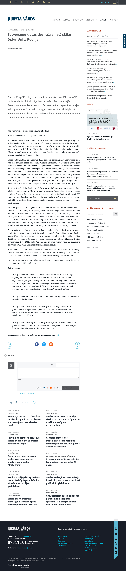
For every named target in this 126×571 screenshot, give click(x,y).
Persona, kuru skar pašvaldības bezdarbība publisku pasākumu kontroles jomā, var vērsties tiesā (24, 421)
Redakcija (89, 538)
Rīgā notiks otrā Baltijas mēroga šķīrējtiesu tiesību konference (100, 137)
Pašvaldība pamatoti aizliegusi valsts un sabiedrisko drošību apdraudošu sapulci (24, 440)
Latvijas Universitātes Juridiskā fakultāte (61, 456)
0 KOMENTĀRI (13, 355)
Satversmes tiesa (15, 49)
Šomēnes (105, 36)
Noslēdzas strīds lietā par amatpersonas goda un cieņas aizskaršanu (98, 70)
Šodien (89, 36)
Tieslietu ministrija (94, 223)
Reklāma (61, 541)
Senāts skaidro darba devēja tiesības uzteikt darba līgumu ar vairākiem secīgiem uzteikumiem (63, 421)
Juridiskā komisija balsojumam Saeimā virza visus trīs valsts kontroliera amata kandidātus (102, 52)
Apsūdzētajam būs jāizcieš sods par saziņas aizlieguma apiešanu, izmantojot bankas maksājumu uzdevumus (62, 500)
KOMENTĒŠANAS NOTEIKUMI (26, 393)
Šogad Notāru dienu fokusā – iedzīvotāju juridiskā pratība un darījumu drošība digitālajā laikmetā (102, 61)
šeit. (57, 335)
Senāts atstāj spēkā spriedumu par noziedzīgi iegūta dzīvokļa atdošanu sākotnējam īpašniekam (24, 482)
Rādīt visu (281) (102, 247)
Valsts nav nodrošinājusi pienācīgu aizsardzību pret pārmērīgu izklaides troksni (22, 501)
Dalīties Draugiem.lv (51, 344)
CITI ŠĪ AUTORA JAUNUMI (96, 148)
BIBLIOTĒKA (78, 20)
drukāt (77, 348)
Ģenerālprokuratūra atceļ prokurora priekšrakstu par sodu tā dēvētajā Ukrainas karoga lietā (101, 89)
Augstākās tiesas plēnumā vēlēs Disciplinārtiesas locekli (99, 97)
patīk (10, 348)
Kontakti (88, 550)
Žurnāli (61, 538)
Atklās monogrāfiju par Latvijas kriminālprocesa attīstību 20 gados (62, 461)
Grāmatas (62, 545)
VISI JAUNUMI (102, 198)
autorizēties (105, 2)
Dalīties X (44, 344)
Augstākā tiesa (13, 413)
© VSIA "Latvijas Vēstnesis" (69, 558)
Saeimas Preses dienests (96, 226)
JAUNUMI (103, 20)
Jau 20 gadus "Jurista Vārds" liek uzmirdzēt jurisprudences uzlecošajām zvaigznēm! (99, 43)
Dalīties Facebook (37, 344)
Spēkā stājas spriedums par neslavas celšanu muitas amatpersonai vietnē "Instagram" (22, 460)
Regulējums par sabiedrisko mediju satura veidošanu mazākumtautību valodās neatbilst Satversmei (101, 188)
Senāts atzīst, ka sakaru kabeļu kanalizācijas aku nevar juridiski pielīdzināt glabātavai (63, 480)
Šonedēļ (97, 36)
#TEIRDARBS (91, 20)
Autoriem (89, 541)
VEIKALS (66, 20)
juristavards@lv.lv (24, 548)
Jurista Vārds (92, 233)
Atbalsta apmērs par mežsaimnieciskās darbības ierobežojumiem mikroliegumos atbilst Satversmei (63, 442)
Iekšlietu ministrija (94, 237)
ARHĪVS (113, 20)
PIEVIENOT (67, 388)
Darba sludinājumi (65, 543)
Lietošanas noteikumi (94, 543)
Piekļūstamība (91, 548)
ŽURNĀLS (56, 20)
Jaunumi (31, 30)
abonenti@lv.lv (28, 536)
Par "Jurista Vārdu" (93, 536)
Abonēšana (62, 536)
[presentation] (68, 382)
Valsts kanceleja (93, 240)
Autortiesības (90, 545)
